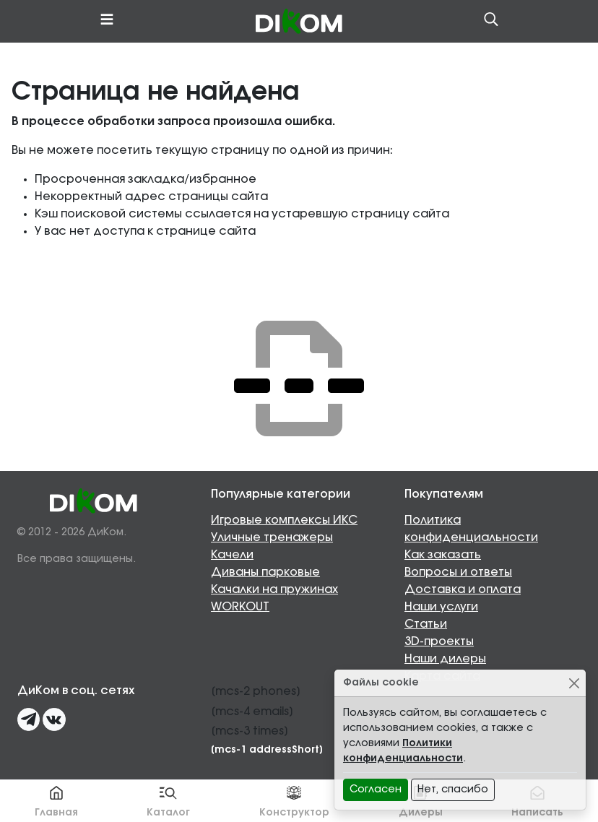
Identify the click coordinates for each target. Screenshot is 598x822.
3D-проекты (439, 641)
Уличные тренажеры (272, 537)
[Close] (573, 683)
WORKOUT (240, 607)
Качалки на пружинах (274, 589)
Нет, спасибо (452, 789)
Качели (232, 555)
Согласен (376, 789)
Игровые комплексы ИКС (284, 520)
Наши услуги (441, 607)
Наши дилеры (445, 659)
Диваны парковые (265, 572)
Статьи (425, 624)
